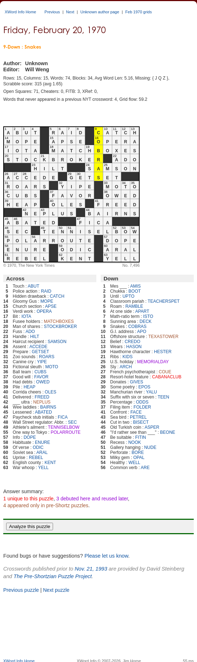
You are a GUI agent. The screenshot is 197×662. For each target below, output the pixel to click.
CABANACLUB (166, 376)
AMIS (135, 286)
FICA (62, 417)
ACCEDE (38, 346)
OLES (50, 392)
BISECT (141, 422)
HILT (34, 336)
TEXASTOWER (163, 336)
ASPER (152, 427)
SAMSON (57, 341)
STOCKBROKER (60, 326)
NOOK (134, 442)
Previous (52, 12)
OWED (42, 381)
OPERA (44, 311)
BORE (138, 452)
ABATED (43, 412)
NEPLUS (42, 402)
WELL (134, 462)
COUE (165, 371)
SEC (72, 422)
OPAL (138, 457)
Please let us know (106, 556)
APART (142, 311)
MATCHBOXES (59, 321)
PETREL (138, 417)
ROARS (46, 356)
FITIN (140, 437)
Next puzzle (56, 590)
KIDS (127, 356)
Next (70, 12)
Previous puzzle (21, 590)
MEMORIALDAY (153, 361)
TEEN (163, 397)
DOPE (29, 437)
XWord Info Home (20, 12)
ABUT (33, 286)
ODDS (142, 402)
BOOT (134, 291)
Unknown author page (99, 12)
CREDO (132, 341)
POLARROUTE (66, 432)
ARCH (125, 366)
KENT (50, 462)
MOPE (46, 301)
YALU (151, 392)
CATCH (57, 296)
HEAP (29, 386)
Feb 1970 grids (138, 12)
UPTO (128, 296)
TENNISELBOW (63, 427)
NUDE (150, 447)
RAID (46, 291)
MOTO (51, 366)
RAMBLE (134, 306)
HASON (134, 346)
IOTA (26, 316)
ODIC (38, 447)
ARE (145, 467)
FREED (42, 397)
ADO (30, 331)
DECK (146, 321)
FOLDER (142, 407)
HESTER (163, 351)
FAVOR (41, 376)
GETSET (40, 351)
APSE (51, 306)
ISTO (148, 316)
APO (141, 331)
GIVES (136, 381)
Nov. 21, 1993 (91, 569)
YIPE (42, 361)
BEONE (167, 432)
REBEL (36, 457)
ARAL (42, 452)
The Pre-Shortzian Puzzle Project (53, 576)
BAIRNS (48, 407)
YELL (43, 467)
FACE (135, 412)
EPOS (144, 386)
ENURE (42, 442)
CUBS (40, 371)
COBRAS (137, 326)
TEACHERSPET (164, 301)
